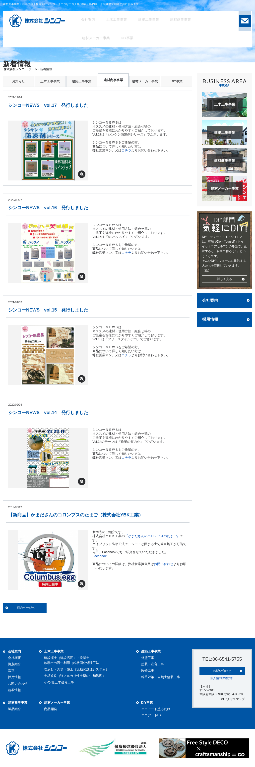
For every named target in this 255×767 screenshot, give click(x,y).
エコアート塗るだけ (155, 709)
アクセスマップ (233, 698)
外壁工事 (147, 658)
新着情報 (14, 690)
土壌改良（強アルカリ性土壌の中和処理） (75, 676)
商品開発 (50, 709)
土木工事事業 (50, 81)
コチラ (126, 150)
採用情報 (210, 319)
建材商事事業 (113, 80)
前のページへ (26, 607)
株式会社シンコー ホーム (20, 69)
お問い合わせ (163, 564)
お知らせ (18, 81)
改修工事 (147, 670)
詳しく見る (224, 279)
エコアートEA (151, 715)
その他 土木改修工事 (59, 682)
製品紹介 (14, 709)
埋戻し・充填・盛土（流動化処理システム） (76, 669)
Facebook (99, 556)
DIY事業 (177, 81)
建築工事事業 (81, 81)
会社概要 (14, 658)
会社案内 (210, 300)
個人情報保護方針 (222, 677)
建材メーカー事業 (145, 81)
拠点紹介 (14, 664)
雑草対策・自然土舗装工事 (160, 677)
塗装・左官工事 (152, 664)
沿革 (11, 670)
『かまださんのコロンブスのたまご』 (152, 536)
